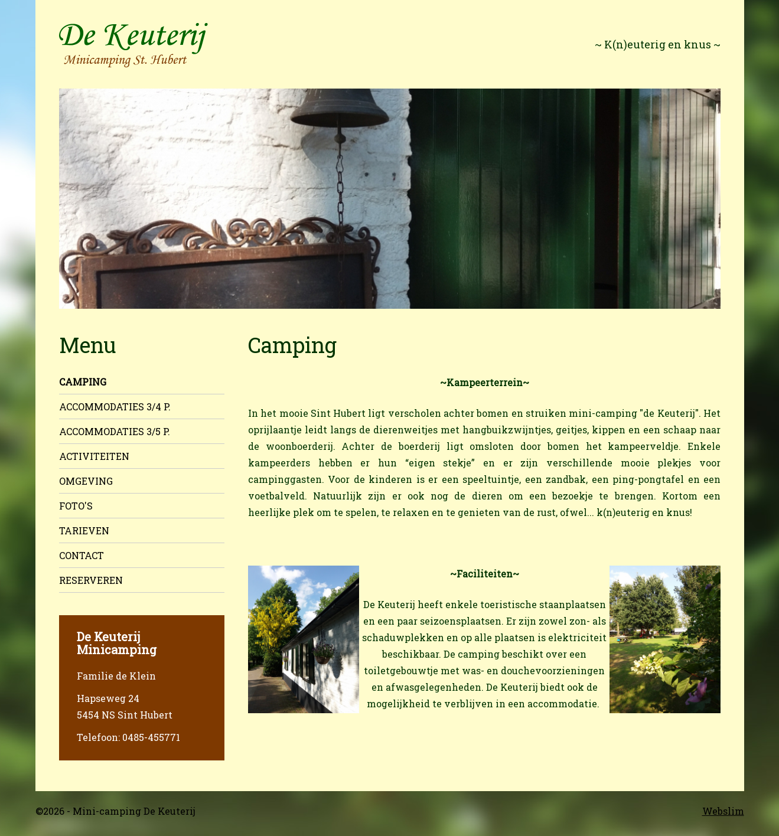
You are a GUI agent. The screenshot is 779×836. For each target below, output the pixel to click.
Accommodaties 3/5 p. (114, 431)
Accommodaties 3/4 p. (115, 406)
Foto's (76, 505)
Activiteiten (94, 456)
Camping (82, 381)
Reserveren (91, 580)
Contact (81, 555)
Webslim (723, 811)
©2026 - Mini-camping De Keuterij (115, 811)
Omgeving (86, 481)
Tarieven (84, 530)
